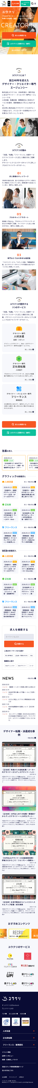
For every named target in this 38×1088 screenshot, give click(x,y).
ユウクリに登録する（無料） (19, 43)
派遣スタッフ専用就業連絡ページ (12, 1067)
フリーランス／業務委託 (13, 1044)
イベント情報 (6, 1052)
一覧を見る (31, 681)
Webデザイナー (22, 669)
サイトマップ (13, 1077)
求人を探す (13, 1013)
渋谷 (31, 658)
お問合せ (21, 1077)
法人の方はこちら (7, 1070)
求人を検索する (19, 35)
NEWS (23, 1013)
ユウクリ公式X (7, 1008)
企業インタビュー (7, 1056)
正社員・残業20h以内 (21, 658)
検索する (19, 647)
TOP (4, 1013)
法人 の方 (9, 3)
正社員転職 (7, 1037)
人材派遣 (6, 1031)
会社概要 (4, 1077)
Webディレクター (10, 669)
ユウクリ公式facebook (10, 1005)
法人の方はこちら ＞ (19, 50)
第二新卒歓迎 (9, 658)
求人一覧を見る (30, 485)
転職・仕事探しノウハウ (10, 1060)
